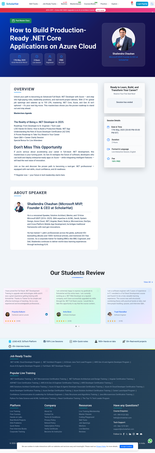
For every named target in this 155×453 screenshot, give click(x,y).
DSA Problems (16, 427)
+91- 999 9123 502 (121, 419)
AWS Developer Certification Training (96, 387)
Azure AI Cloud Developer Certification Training (124, 391)
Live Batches (84, 433)
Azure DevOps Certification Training (57, 394)
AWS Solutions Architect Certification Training (28, 391)
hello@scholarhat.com (122, 422)
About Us (48, 415)
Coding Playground (86, 421)
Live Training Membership (89, 415)
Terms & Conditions (52, 421)
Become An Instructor (53, 436)
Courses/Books (91, 3)
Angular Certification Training (121, 383)
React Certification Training (69, 402)
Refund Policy (49, 427)
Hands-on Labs (16, 421)
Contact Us (48, 418)
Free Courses (15, 418)
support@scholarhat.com (123, 433)
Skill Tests (83, 424)
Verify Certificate (51, 433)
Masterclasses (76, 3)
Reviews (82, 436)
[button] (76, 330)
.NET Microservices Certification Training (49, 383)
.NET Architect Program (52, 366)
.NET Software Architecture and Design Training (88, 383)
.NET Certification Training (20, 383)
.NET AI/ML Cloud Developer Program (25, 366)
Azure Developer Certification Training (25, 394)
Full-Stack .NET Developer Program (57, 370)
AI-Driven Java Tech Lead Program (78, 366)
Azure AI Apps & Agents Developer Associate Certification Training (76, 391)
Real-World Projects (18, 424)
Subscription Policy (52, 430)
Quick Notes (15, 430)
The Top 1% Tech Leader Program (95, 402)
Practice (104, 4)
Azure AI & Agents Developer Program (25, 370)
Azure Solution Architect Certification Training (92, 394)
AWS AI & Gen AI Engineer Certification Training (60, 387)
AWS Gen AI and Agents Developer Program (111, 366)
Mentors (82, 430)
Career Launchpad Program (124, 394)
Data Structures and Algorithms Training (81, 398)
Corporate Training (17, 436)
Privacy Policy (50, 424)
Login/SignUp (142, 4)
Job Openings (84, 427)
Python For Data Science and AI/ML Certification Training (33, 402)
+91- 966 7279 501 (121, 430)
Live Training (15, 415)
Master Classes (85, 418)
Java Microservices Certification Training (116, 398)
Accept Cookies (126, 446)
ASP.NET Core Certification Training (24, 387)
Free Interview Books (18, 433)
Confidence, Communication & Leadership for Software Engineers (36, 398)
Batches (64, 3)
